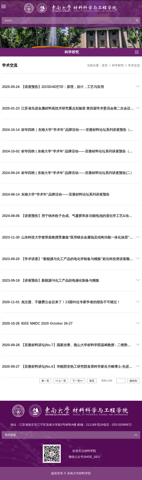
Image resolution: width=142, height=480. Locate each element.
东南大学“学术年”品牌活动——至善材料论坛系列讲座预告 (65, 194)
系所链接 (10, 434)
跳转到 (134, 380)
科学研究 (118, 65)
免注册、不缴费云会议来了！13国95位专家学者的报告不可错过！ (70, 302)
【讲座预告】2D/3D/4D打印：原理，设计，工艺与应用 (62, 87)
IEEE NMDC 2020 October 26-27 (47, 323)
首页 (105, 65)
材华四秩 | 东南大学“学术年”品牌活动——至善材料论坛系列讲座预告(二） (77, 173)
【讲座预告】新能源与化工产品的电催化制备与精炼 (60, 280)
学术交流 (134, 65)
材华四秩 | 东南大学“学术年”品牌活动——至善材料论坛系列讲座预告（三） (78, 151)
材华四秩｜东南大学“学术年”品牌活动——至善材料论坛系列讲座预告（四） (78, 130)
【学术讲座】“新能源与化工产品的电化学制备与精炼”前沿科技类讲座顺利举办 (80, 259)
